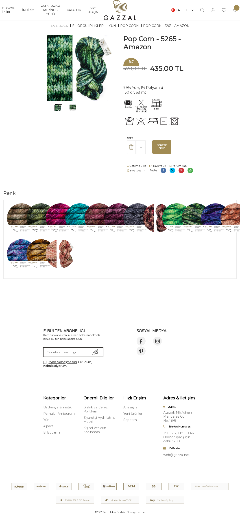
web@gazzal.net (176, 455)
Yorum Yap (178, 165)
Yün (112, 25)
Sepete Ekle (162, 147)
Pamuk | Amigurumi (59, 414)
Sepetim (130, 420)
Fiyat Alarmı (136, 170)
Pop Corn (129, 25)
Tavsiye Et (157, 165)
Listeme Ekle (136, 165)
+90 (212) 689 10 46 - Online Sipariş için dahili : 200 (179, 437)
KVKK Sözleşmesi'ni (62, 362)
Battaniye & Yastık (57, 407)
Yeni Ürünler (132, 414)
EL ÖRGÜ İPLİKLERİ (88, 25)
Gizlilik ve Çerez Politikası (95, 409)
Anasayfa (59, 26)
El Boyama (51, 432)
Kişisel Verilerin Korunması (94, 430)
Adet (130, 138)
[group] (80, 68)
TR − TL (182, 10)
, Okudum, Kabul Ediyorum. (67, 364)
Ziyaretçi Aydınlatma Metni (99, 420)
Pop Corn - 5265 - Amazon (166, 25)
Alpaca (48, 426)
